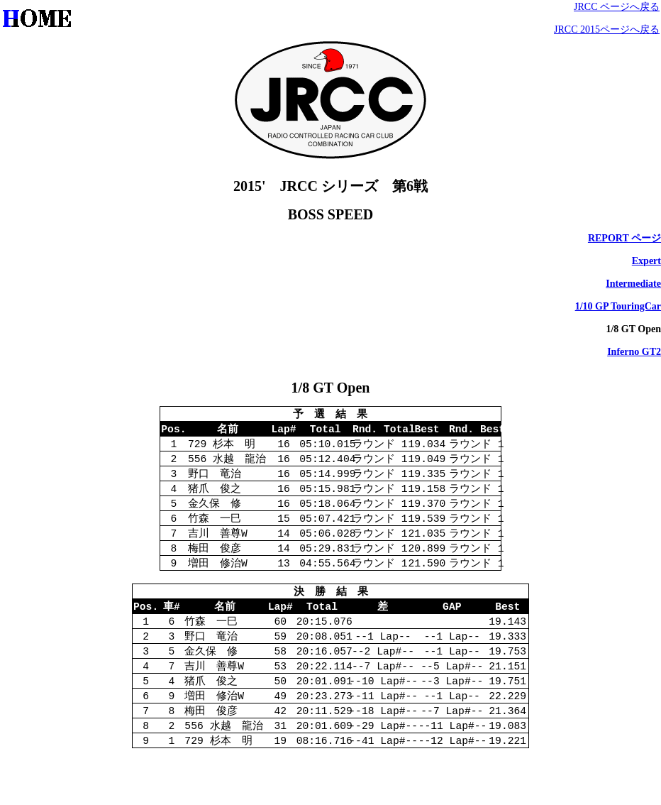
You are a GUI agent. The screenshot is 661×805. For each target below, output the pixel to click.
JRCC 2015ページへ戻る (607, 29)
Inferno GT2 (634, 351)
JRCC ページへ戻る (617, 6)
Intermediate (633, 283)
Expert (646, 261)
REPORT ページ (624, 238)
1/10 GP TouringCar (618, 306)
